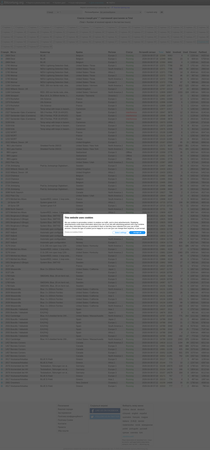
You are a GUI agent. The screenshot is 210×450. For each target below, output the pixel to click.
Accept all (137, 232)
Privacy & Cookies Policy (74, 232)
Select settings (120, 232)
